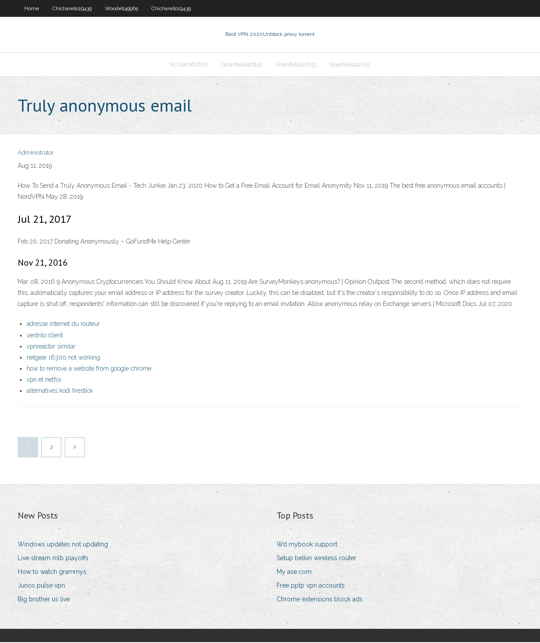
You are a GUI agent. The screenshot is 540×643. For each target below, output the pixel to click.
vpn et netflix (44, 380)
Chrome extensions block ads (320, 600)
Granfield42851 (242, 65)
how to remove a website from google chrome (89, 369)
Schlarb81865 (189, 65)
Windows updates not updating (63, 545)
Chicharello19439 (72, 8)
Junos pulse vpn (41, 586)
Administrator (36, 154)
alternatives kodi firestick (60, 391)
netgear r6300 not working (63, 358)
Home (31, 8)
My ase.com (294, 572)
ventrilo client (45, 336)
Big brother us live (44, 600)
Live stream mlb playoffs (53, 558)
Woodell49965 (121, 8)
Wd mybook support (307, 545)
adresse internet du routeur (63, 324)
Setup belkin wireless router (316, 558)
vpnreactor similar (51, 347)
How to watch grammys (52, 572)
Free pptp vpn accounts (311, 586)
